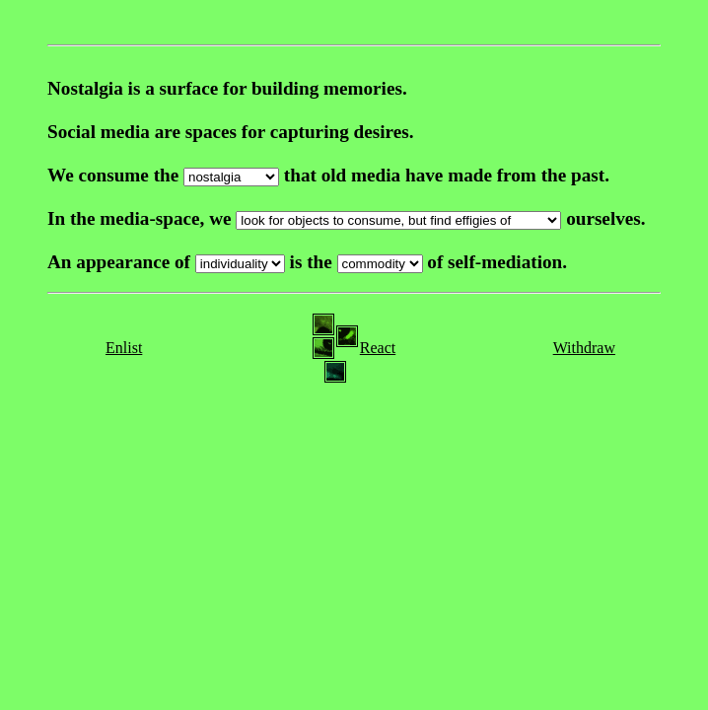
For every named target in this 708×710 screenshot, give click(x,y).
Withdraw (584, 347)
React (377, 347)
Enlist (124, 347)
